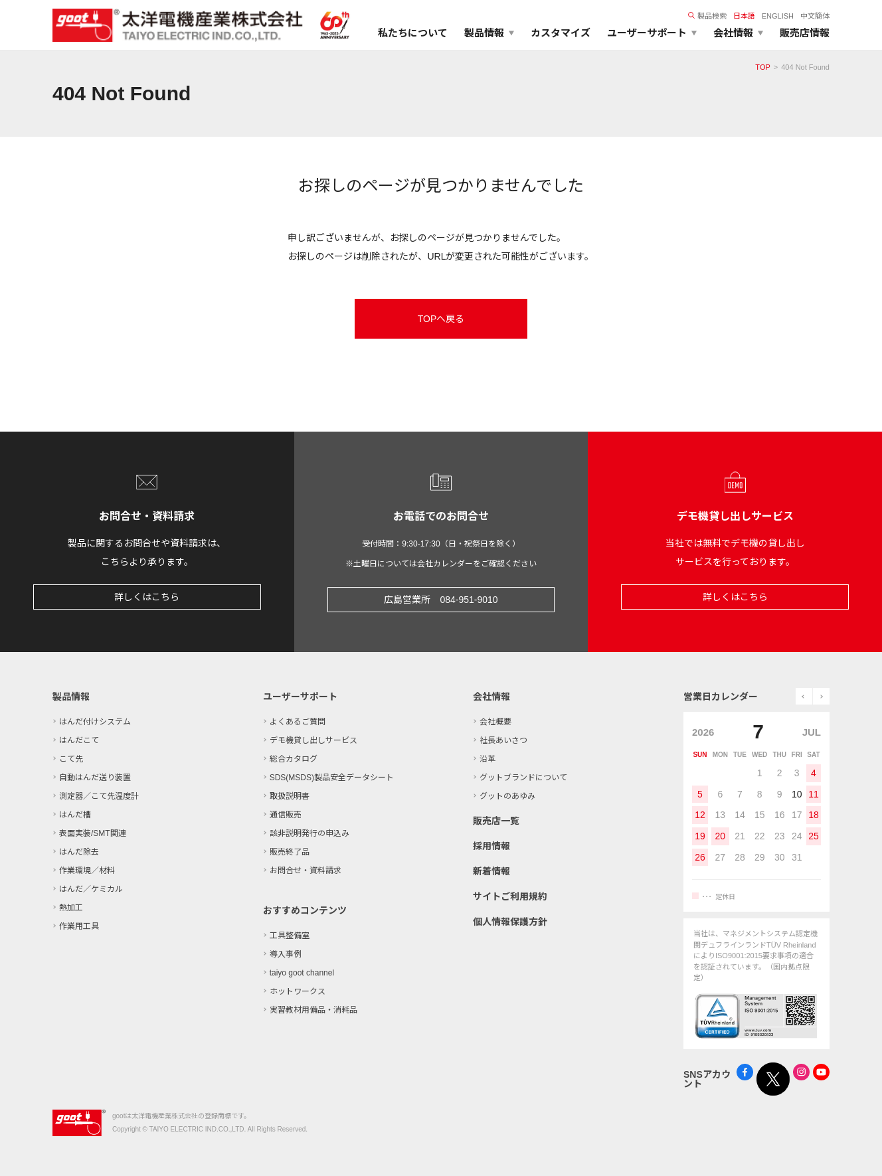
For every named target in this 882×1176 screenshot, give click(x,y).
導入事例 (286, 954)
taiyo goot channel (302, 972)
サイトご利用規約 (510, 896)
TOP (762, 67)
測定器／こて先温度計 (99, 796)
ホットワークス (297, 991)
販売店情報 (805, 33)
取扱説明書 (289, 796)
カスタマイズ (560, 33)
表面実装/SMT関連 (92, 833)
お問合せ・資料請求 (305, 870)
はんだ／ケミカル (91, 889)
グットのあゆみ (507, 796)
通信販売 (286, 814)
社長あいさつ (503, 740)
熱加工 (71, 907)
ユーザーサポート (300, 696)
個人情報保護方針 (510, 921)
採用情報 (491, 846)
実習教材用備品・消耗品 (313, 1010)
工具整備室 (289, 935)
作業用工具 (79, 926)
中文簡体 (815, 16)
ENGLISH (778, 16)
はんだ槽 (75, 814)
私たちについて (413, 33)
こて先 (71, 759)
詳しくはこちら (146, 597)
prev (804, 696)
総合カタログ (293, 759)
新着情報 (491, 871)
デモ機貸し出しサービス (313, 740)
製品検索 (707, 16)
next (821, 696)
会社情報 (491, 696)
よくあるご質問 (297, 721)
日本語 (744, 16)
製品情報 (71, 696)
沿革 (487, 759)
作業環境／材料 (87, 870)
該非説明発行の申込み (309, 833)
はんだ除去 (79, 852)
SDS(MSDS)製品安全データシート (332, 777)
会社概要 (495, 721)
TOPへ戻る (441, 318)
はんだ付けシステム (95, 721)
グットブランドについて (523, 777)
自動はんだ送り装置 (95, 777)
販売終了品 (289, 852)
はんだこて (79, 740)
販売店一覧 (496, 820)
